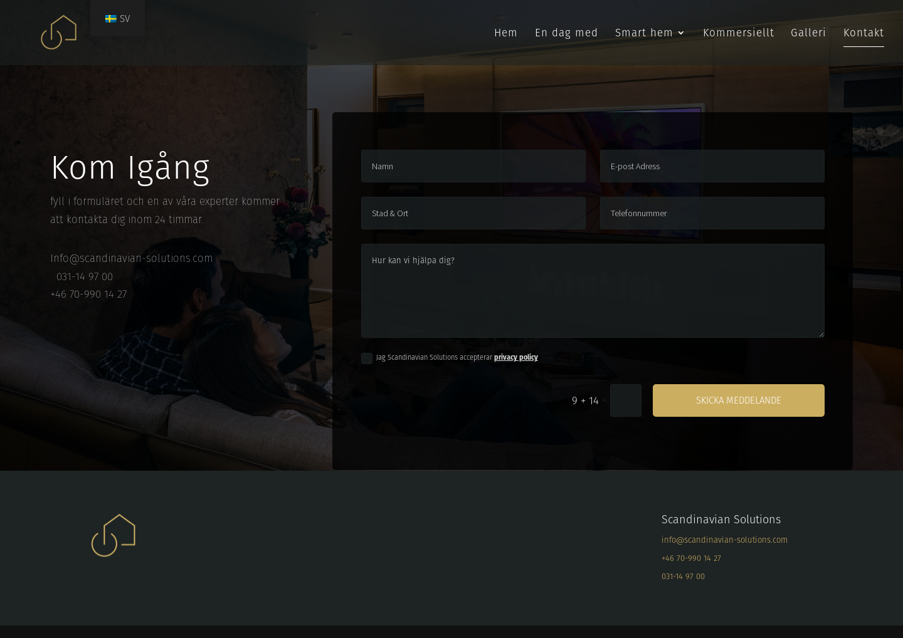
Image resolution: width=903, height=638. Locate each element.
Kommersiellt (738, 34)
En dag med (566, 34)
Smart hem (644, 34)
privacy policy (516, 357)
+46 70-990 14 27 (691, 558)
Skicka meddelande (738, 400)
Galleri (808, 34)
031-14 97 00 (683, 576)
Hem (506, 34)
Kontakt (863, 34)
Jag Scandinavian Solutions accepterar (449, 357)
